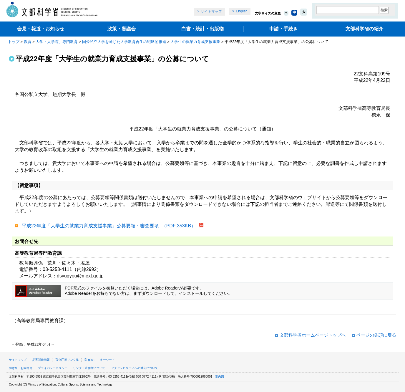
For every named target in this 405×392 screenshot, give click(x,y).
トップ (13, 41)
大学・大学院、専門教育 (57, 41)
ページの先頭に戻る (376, 335)
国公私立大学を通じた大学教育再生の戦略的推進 (124, 41)
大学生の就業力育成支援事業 (195, 41)
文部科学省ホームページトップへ (313, 335)
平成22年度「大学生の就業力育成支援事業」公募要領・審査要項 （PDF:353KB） (109, 225)
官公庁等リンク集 (67, 359)
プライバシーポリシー (52, 368)
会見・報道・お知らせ (40, 28)
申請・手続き (283, 28)
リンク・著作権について (89, 368)
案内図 (219, 376)
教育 (27, 41)
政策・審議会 (121, 28)
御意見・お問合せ (20, 368)
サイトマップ (211, 11)
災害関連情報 (41, 359)
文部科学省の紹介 (364, 28)
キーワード (107, 359)
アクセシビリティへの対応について (134, 368)
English (241, 11)
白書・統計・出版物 (202, 28)
